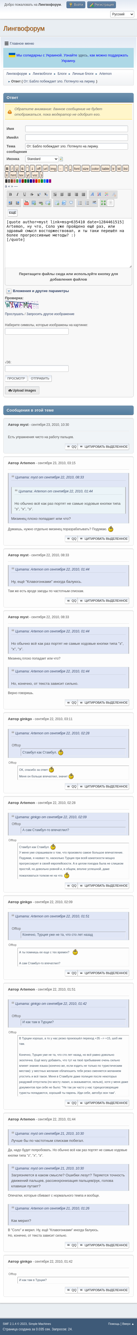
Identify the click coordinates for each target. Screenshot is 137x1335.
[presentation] (46, 347)
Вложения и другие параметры (41, 291)
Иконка (13, 159)
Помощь (114, 1323)
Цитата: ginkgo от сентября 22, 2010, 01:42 (51, 1004)
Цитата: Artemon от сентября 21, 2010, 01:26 (52, 1208)
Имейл (13, 137)
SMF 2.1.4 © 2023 (15, 1323)
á (6, 186)
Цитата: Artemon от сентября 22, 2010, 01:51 (52, 916)
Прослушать (14, 314)
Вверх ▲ (128, 1323)
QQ (71, 446)
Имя (10, 129)
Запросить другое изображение (50, 314)
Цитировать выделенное (103, 446)
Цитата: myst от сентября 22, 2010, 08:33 (49, 477)
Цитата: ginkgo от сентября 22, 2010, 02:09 (51, 817)
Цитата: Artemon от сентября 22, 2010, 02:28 (52, 733)
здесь (83, 55)
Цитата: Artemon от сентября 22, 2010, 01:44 (56, 491)
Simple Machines (39, 1323)
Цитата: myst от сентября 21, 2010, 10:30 (49, 1134)
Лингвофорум (24, 28)
